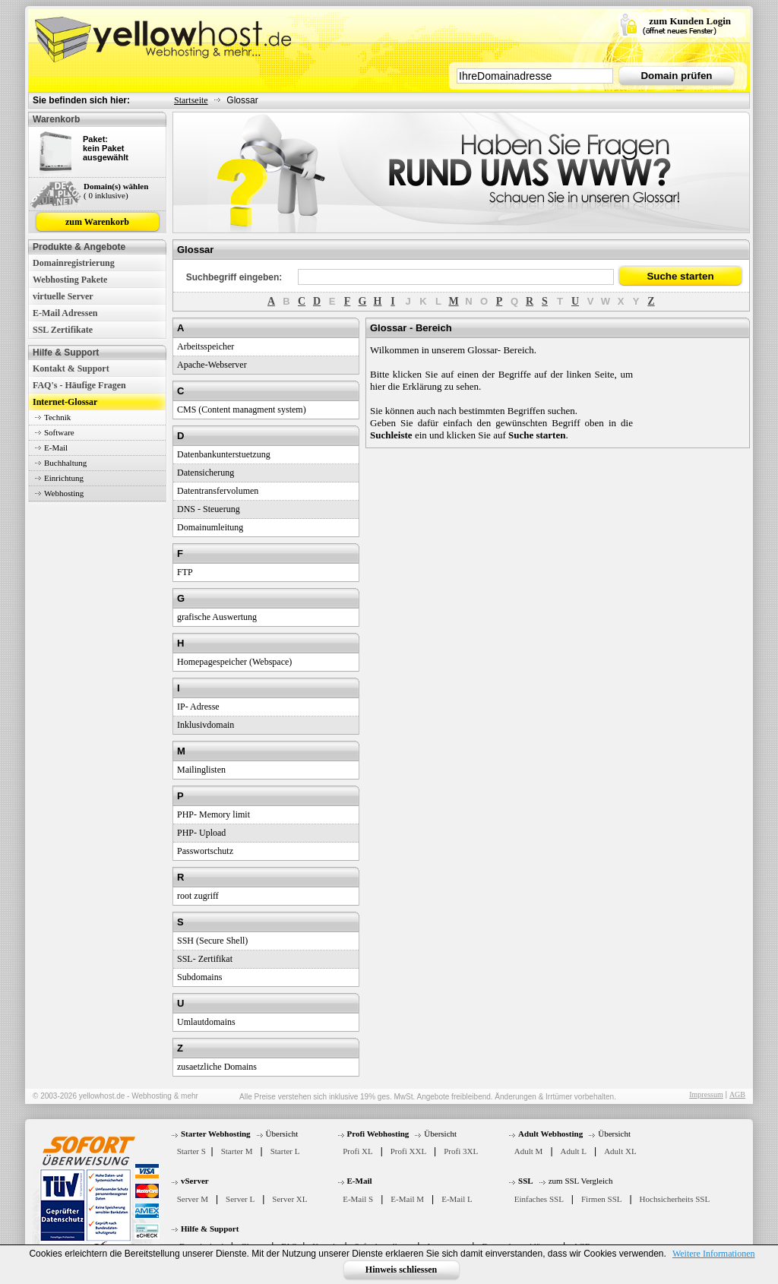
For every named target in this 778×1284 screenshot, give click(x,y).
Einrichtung (64, 477)
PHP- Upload (201, 832)
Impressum (706, 1094)
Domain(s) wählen (116, 186)
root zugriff (198, 895)
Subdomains (199, 977)
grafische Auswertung (217, 617)
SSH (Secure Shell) (212, 940)
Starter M (237, 1151)
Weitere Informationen (713, 1253)
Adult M (528, 1151)
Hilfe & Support (210, 1228)
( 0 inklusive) (106, 195)
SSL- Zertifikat (204, 959)
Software (59, 432)
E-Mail (56, 447)
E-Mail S (358, 1198)
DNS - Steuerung (208, 509)
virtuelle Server (63, 296)
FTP (185, 572)
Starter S (191, 1151)
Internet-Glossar (65, 402)
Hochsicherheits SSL (675, 1198)
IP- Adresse (198, 706)
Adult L (574, 1151)
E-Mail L (457, 1198)
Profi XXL (408, 1151)
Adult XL (620, 1151)
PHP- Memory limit (213, 814)
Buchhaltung (65, 462)
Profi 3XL (461, 1151)
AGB (737, 1094)
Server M (192, 1198)
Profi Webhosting (378, 1133)
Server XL (289, 1198)
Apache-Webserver (212, 364)
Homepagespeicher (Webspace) (234, 661)
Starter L (285, 1151)
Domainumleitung (210, 527)
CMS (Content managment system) (241, 409)
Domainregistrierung (74, 263)
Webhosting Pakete (70, 279)
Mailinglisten (201, 769)
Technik (57, 417)
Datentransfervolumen (217, 490)
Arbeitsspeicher (205, 346)
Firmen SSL (601, 1198)
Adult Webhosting (550, 1133)
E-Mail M (407, 1198)
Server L (240, 1198)
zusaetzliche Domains (217, 1066)
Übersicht (282, 1133)
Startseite (191, 100)
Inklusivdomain (205, 724)
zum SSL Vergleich (581, 1180)
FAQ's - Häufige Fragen (79, 385)
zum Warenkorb (97, 222)
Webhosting (64, 493)
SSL (525, 1180)
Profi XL (357, 1151)
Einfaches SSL (539, 1198)
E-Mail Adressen (65, 313)
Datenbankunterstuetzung (223, 454)
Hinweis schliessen (401, 1269)
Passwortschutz (205, 851)
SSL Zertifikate (63, 329)
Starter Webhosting (216, 1133)
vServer (195, 1180)
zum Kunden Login (690, 21)
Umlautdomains (206, 1022)
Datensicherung (205, 472)
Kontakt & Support (71, 368)
